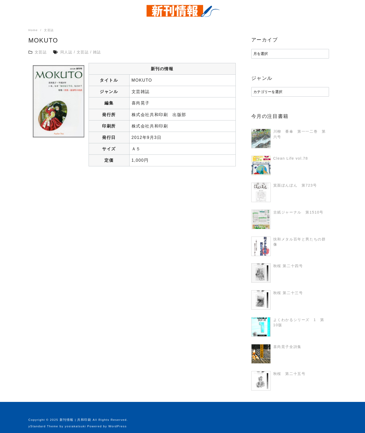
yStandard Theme (43, 426)
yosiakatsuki (75, 426)
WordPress (117, 426)
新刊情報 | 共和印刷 (75, 419)
